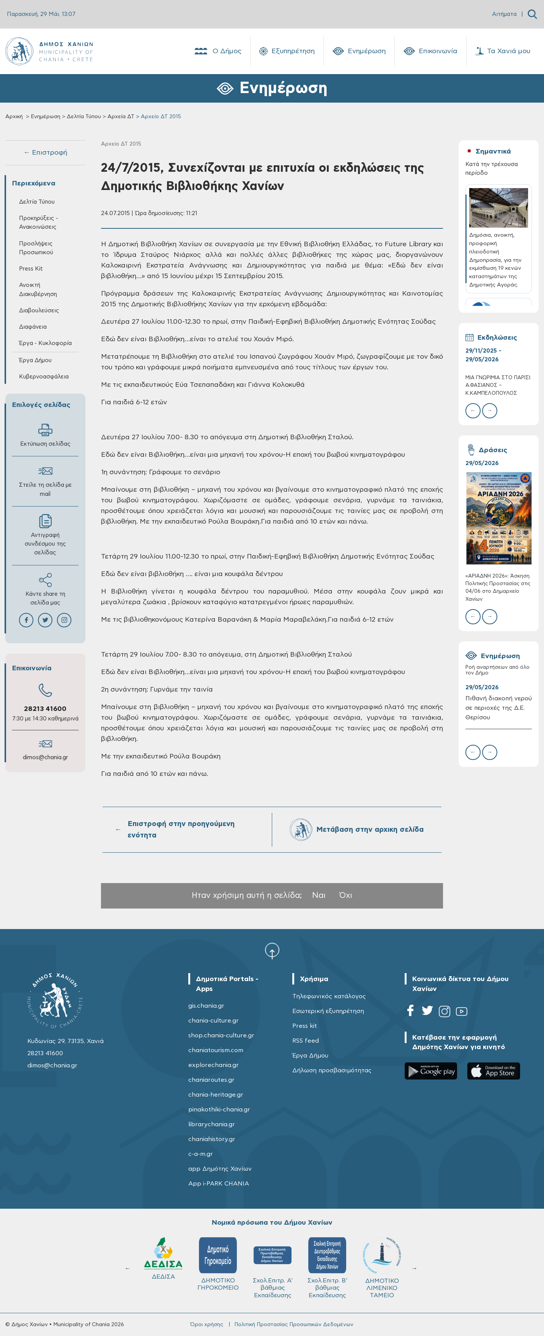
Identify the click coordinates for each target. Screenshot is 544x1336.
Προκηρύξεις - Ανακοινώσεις (38, 222)
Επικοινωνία (430, 51)
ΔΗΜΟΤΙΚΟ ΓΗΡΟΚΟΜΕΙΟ (218, 1264)
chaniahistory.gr (211, 1139)
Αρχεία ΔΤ (120, 116)
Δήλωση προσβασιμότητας (332, 1070)
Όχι (345, 895)
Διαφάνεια (33, 327)
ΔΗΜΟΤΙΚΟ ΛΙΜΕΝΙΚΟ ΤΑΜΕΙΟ (382, 1267)
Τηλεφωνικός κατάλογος (329, 996)
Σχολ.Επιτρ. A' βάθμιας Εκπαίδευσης (273, 1267)
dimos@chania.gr (45, 757)
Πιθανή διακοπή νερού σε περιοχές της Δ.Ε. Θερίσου (498, 707)
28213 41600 (45, 709)
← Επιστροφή (45, 152)
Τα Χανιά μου (502, 51)
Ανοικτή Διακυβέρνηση (38, 289)
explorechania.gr (213, 1065)
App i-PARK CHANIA (218, 1184)
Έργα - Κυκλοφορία (45, 343)
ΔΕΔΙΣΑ (163, 1258)
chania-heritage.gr (215, 1095)
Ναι (319, 895)
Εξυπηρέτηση (287, 51)
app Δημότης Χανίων (220, 1169)
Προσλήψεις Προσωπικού (36, 248)
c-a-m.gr (200, 1154)
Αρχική (14, 116)
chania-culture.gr (213, 1021)
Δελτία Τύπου (84, 116)
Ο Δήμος (217, 51)
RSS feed (305, 1041)
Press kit (304, 1026)
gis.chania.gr (206, 1006)
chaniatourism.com (215, 1050)
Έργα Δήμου (35, 360)
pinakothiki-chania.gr (219, 1109)
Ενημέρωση (359, 51)
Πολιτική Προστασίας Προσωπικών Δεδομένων (293, 1324)
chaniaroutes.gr (211, 1080)
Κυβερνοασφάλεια (44, 377)
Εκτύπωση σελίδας (45, 435)
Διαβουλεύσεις (39, 310)
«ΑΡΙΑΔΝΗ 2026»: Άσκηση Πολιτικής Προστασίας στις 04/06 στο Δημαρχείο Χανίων (497, 588)
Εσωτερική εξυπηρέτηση (328, 1011)
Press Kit (31, 269)
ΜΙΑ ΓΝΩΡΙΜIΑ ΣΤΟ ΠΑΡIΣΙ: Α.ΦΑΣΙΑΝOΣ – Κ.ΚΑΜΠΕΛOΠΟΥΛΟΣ (498, 385)
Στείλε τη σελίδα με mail (45, 480)
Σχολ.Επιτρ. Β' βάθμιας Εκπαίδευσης (327, 1267)
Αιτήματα (504, 14)
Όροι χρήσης (206, 1324)
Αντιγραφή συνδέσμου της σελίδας (45, 535)
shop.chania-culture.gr (221, 1035)
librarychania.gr (211, 1124)
